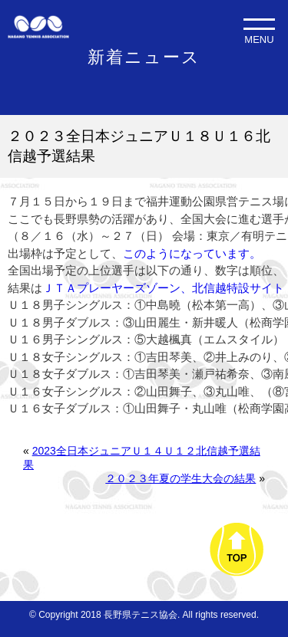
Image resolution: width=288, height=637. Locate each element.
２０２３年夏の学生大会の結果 (180, 478)
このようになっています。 (192, 253)
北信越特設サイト (238, 287)
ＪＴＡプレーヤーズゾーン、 (117, 287)
